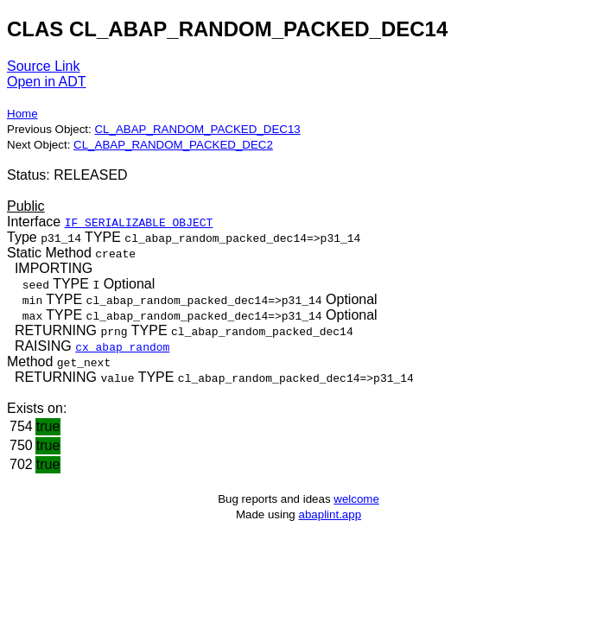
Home (22, 113)
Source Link (43, 66)
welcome (356, 498)
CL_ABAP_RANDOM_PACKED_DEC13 (197, 129)
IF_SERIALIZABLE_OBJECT (139, 222)
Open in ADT (46, 81)
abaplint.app (329, 514)
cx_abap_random (122, 346)
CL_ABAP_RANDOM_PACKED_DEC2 (173, 144)
